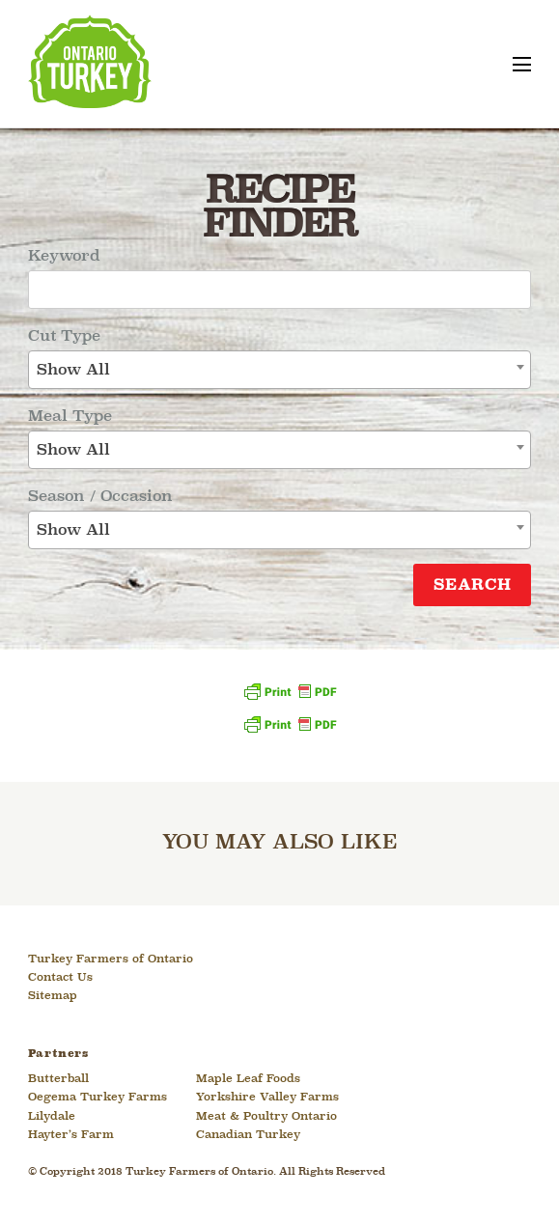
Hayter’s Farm (71, 1135)
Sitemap (52, 996)
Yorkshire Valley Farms (267, 1097)
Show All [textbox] (73, 370)
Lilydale (51, 1117)
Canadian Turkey (248, 1135)
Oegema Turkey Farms (97, 1097)
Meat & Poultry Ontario (266, 1117)
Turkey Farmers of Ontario (110, 959)
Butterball (58, 1079)
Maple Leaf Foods (248, 1079)
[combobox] (279, 369)
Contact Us (60, 978)
